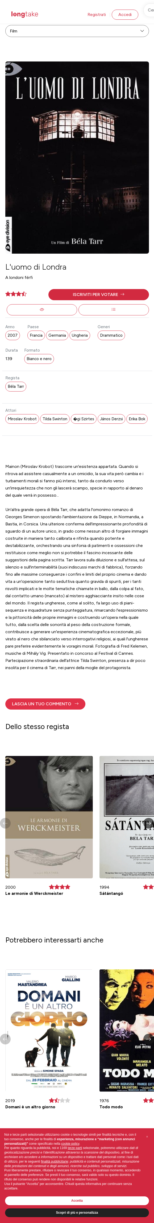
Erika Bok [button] (137, 419)
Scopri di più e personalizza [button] (77, 1212)
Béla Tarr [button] (16, 386)
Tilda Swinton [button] (55, 419)
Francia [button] (36, 335)
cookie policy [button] (70, 1144)
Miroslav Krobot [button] (22, 419)
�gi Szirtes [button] (83, 419)
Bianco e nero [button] (39, 358)
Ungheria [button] (80, 335)
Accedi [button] (125, 14)
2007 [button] (13, 335)
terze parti (75, 1148)
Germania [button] (57, 335)
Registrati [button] (97, 14)
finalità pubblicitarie (54, 1161)
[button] (98, 294)
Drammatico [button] (111, 335)
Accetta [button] (77, 1201)
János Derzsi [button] (111, 419)
